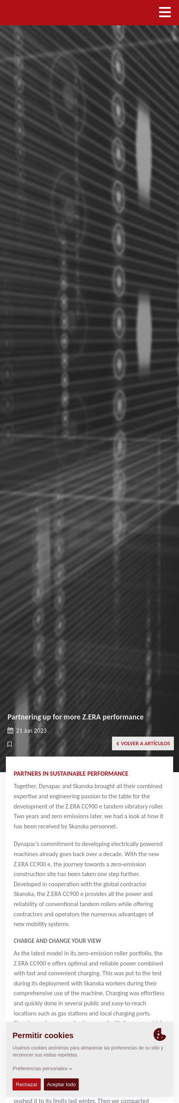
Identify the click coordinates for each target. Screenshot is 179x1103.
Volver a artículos (143, 743)
